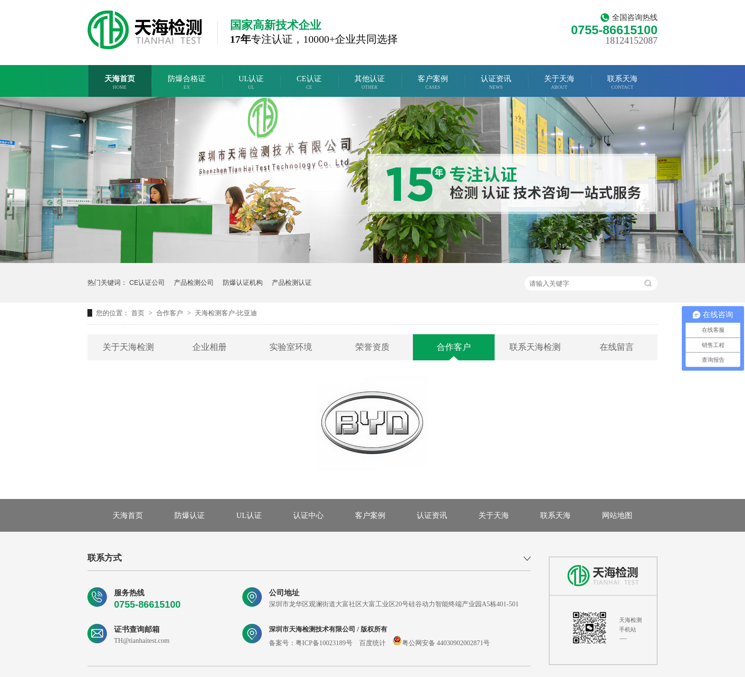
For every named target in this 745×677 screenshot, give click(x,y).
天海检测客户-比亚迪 (226, 313)
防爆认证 (189, 515)
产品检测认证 (292, 282)
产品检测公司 (194, 282)
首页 (138, 313)
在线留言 (617, 347)
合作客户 (170, 313)
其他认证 (369, 82)
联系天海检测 (535, 347)
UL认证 (251, 82)
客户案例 (433, 82)
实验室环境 (290, 347)
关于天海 (559, 82)
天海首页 (120, 82)
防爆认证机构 (243, 282)
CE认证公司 (147, 282)
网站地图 (617, 515)
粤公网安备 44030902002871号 (441, 643)
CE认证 (308, 82)
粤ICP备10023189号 (324, 643)
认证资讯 (496, 82)
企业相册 (209, 347)
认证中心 (308, 515)
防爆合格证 (187, 82)
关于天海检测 (128, 347)
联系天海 (622, 82)
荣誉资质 (372, 347)
